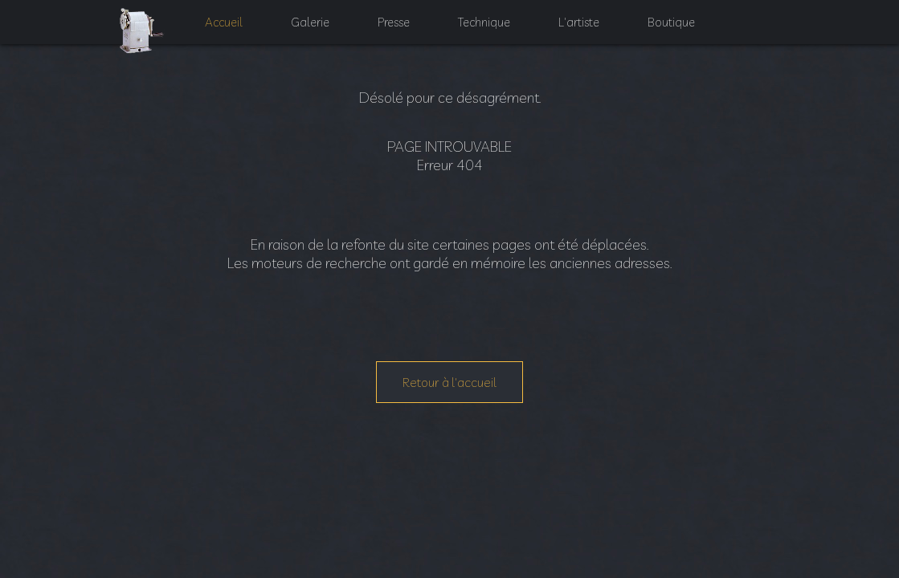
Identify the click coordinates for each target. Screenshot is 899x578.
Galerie (304, 32)
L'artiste (586, 32)
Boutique (680, 32)
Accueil (214, 32)
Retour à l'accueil (449, 382)
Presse (392, 32)
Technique (488, 32)
